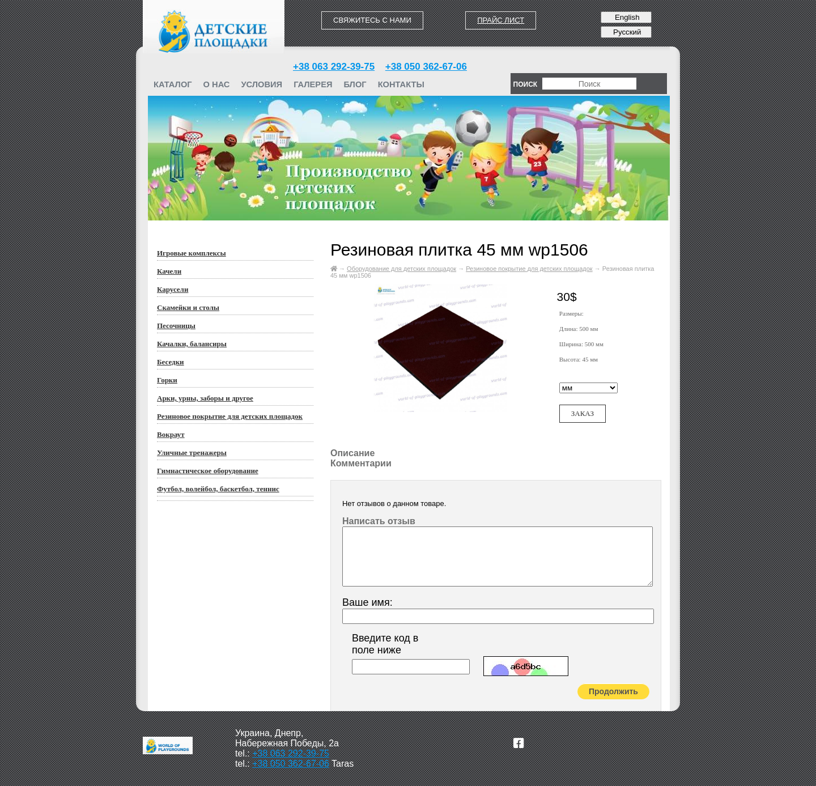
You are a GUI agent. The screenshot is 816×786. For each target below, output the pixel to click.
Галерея (313, 84)
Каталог (173, 84)
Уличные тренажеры (192, 452)
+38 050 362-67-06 (426, 66)
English (626, 17)
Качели (169, 271)
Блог (354, 84)
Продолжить (613, 691)
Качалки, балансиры (192, 343)
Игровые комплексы (191, 253)
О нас (216, 84)
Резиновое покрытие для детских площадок (230, 416)
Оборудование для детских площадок (401, 268)
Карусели (172, 289)
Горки (167, 380)
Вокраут (171, 434)
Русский (626, 32)
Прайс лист (500, 20)
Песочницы (176, 325)
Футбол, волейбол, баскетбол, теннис (218, 489)
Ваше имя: (367, 602)
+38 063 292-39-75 (334, 66)
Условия (261, 84)
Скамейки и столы (188, 307)
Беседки (170, 362)
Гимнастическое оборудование (207, 470)
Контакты (401, 84)
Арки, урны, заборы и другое (205, 398)
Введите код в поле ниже (385, 644)
